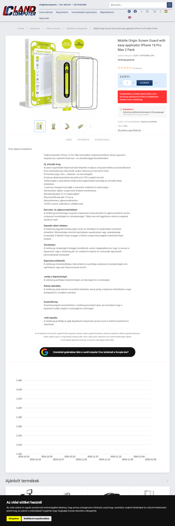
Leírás (69, 140)
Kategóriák (35, 28)
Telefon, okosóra (53, 28)
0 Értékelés (137, 68)
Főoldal (21, 28)
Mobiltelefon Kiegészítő (77, 28)
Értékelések (102, 140)
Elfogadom (14, 519)
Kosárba (144, 83)
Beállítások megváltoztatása (36, 519)
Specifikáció (83, 140)
